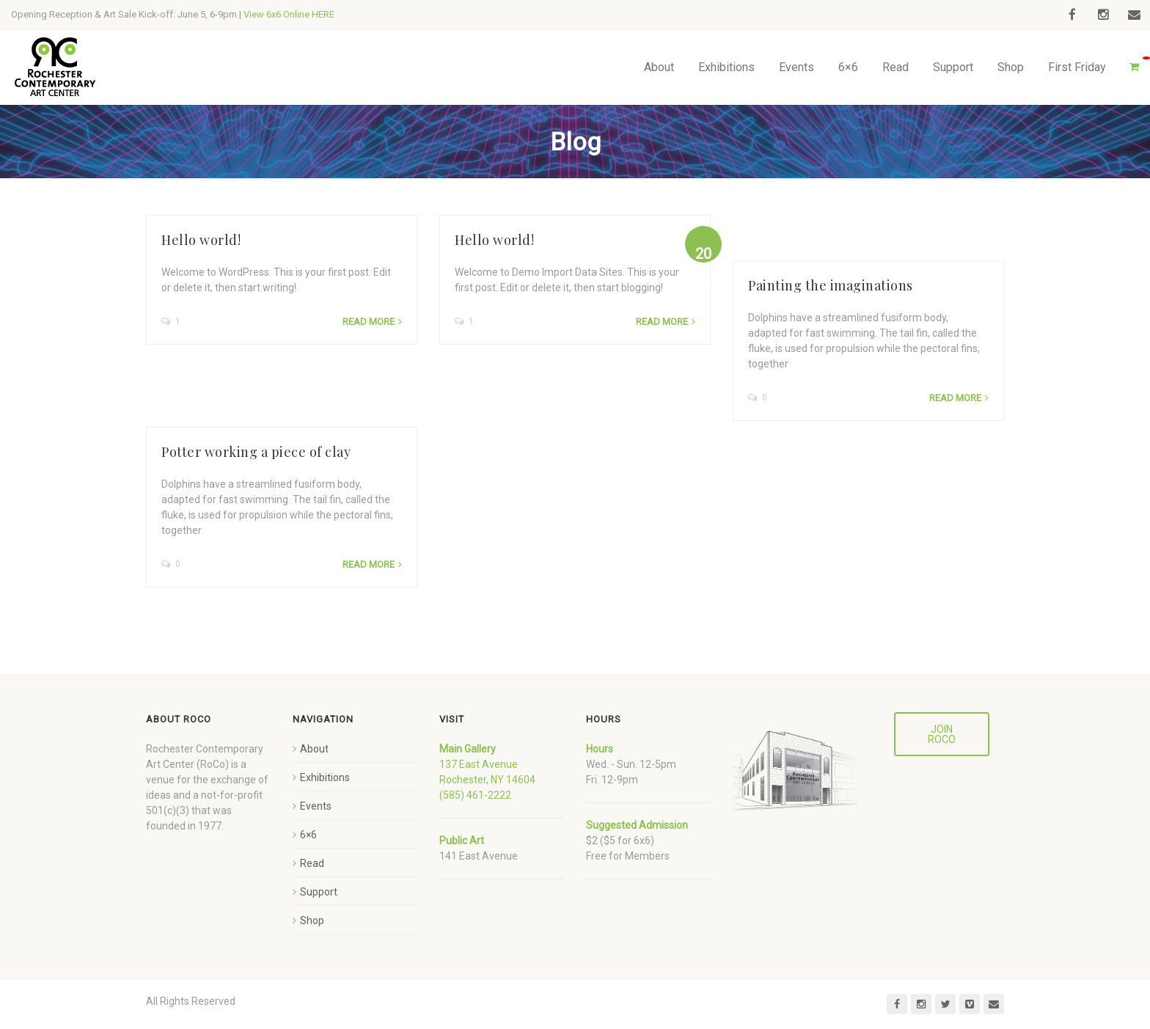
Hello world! (201, 240)
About (659, 67)
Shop (1010, 67)
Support (953, 67)
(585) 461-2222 (475, 795)
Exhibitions (726, 67)
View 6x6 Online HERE (288, 14)
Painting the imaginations (829, 285)
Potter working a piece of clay (256, 452)
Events (796, 67)
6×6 (848, 67)
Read (895, 67)
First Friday (1077, 67)
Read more (369, 321)
